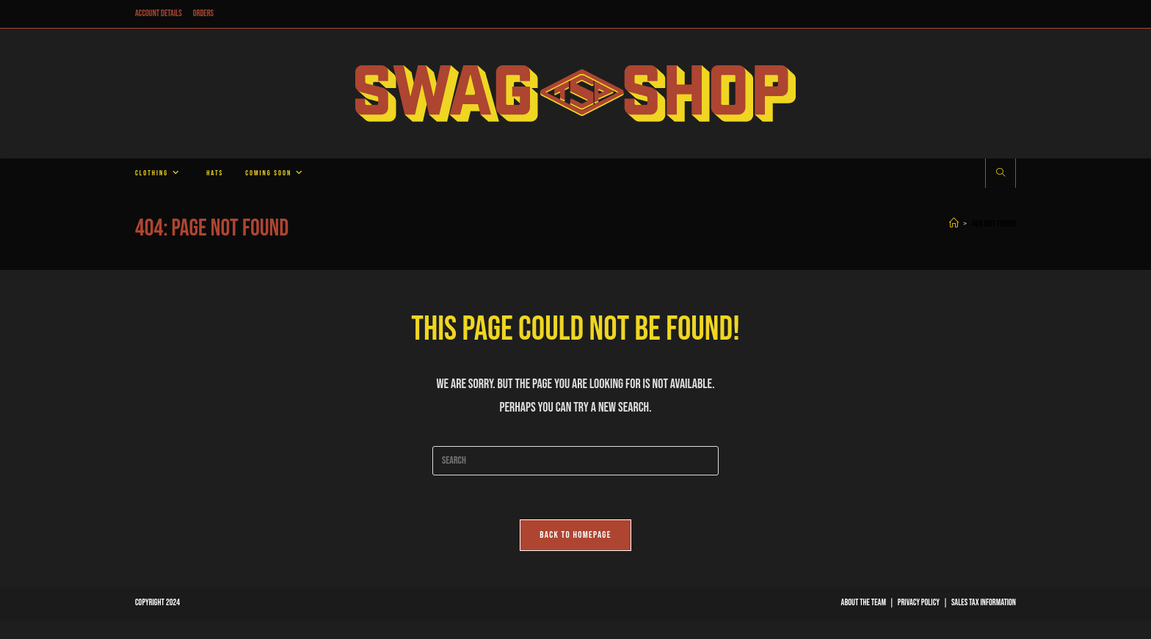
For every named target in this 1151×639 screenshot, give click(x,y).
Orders (203, 13)
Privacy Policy (919, 602)
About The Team (863, 602)
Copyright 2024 (157, 602)
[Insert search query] (575, 460)
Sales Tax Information (983, 602)
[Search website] (1000, 174)
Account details (158, 13)
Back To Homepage (575, 535)
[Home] (954, 224)
